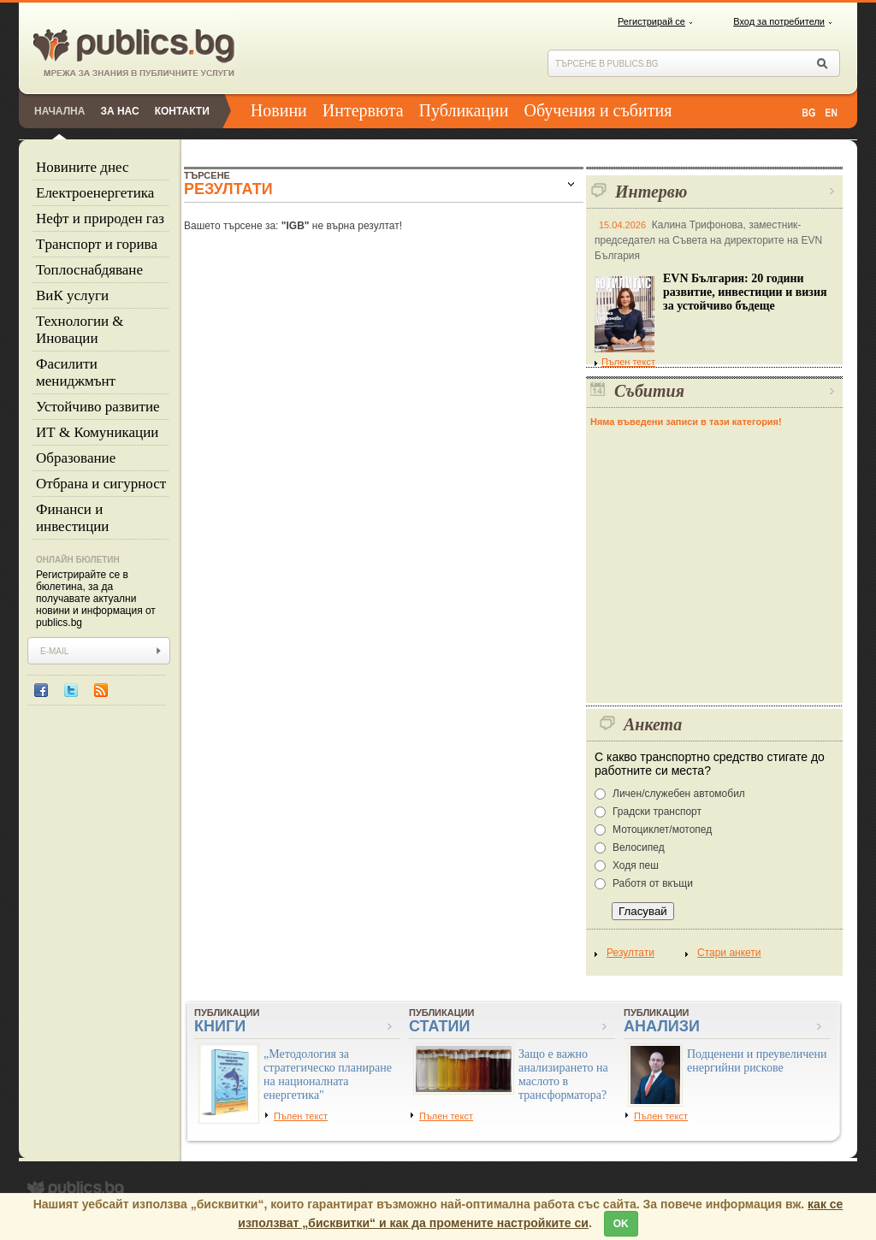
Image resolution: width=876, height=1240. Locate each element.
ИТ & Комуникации (97, 432)
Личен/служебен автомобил (679, 794)
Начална (59, 111)
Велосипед (639, 847)
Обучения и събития (598, 110)
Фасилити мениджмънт (75, 372)
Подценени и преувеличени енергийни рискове (757, 1061)
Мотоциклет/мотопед (662, 830)
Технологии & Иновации (80, 329)
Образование (75, 458)
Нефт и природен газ (100, 218)
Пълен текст (625, 362)
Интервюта (363, 110)
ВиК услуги (72, 295)
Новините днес (82, 167)
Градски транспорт (657, 812)
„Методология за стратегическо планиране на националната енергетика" (327, 1074)
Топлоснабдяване (89, 270)
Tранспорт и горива (96, 244)
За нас (119, 111)
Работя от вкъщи (653, 883)
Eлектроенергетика (95, 193)
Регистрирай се (651, 21)
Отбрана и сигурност (101, 483)
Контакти (182, 111)
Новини (279, 110)
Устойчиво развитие (98, 407)
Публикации (464, 110)
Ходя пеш (636, 865)
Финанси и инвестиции (72, 517)
